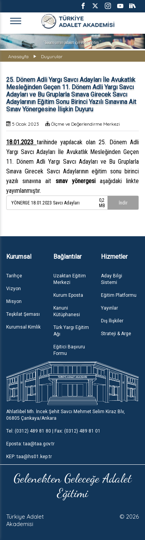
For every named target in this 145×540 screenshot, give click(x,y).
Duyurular (52, 56)
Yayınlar (109, 308)
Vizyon (13, 288)
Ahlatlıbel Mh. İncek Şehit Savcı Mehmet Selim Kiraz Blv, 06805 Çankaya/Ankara (65, 415)
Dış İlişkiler (112, 321)
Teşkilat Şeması (23, 314)
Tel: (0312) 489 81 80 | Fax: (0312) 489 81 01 (53, 431)
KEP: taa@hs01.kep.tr (29, 456)
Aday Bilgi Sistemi (111, 279)
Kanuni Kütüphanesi (66, 311)
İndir (123, 203)
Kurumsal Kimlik (23, 327)
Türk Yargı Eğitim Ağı (71, 331)
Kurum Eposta (68, 295)
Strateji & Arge (116, 333)
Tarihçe (14, 276)
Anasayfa (18, 56)
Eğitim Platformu (118, 295)
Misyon (14, 301)
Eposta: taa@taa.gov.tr (30, 444)
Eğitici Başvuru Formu (69, 350)
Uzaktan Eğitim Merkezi (69, 279)
